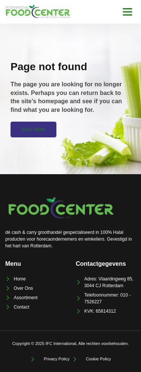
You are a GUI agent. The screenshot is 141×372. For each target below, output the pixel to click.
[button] (127, 12)
